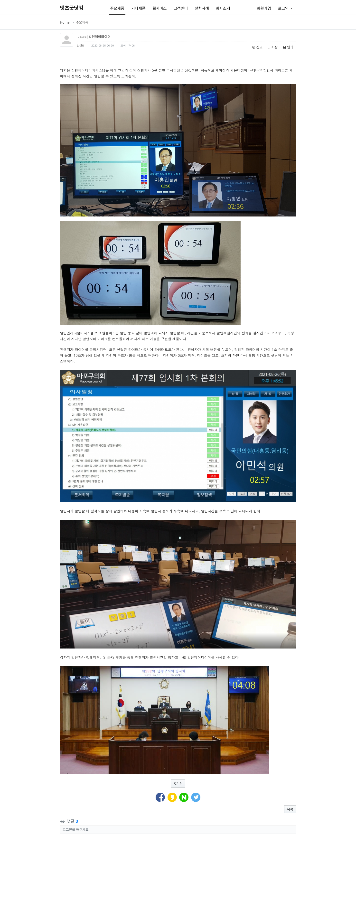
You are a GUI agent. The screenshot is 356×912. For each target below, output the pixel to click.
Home (64, 22)
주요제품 (117, 8)
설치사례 (202, 8)
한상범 (81, 45)
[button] (160, 796)
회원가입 (264, 8)
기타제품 (138, 8)
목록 (290, 809)
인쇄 (288, 47)
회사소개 (223, 8)
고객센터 (181, 8)
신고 (257, 47)
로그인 (284, 8)
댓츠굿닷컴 (72, 7)
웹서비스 (159, 8)
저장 (273, 47)
